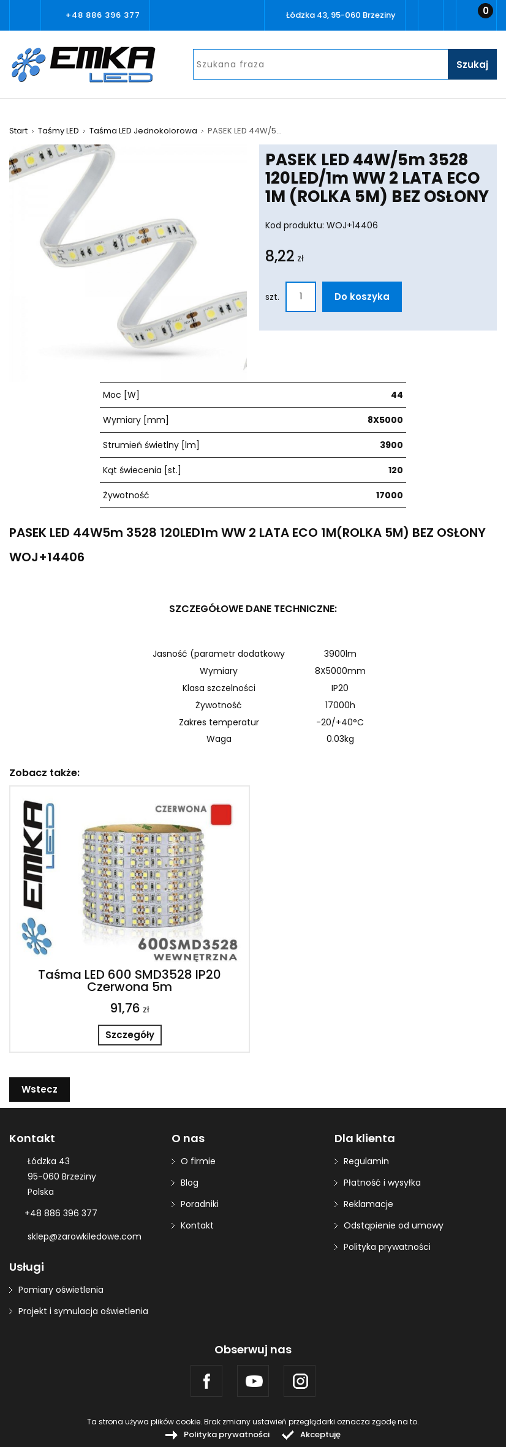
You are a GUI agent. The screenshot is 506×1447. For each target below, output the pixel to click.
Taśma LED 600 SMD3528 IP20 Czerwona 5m (129, 980)
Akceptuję (320, 1434)
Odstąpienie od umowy (394, 1225)
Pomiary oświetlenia (61, 1290)
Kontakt (197, 1225)
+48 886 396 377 (103, 15)
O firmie (198, 1161)
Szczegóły (129, 1034)
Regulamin (366, 1161)
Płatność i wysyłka (382, 1182)
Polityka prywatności (387, 1247)
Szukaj (472, 64)
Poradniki (200, 1204)
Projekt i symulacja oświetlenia (83, 1311)
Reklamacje (368, 1204)
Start (18, 131)
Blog (189, 1182)
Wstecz (39, 1089)
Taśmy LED (58, 131)
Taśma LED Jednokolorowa (143, 131)
